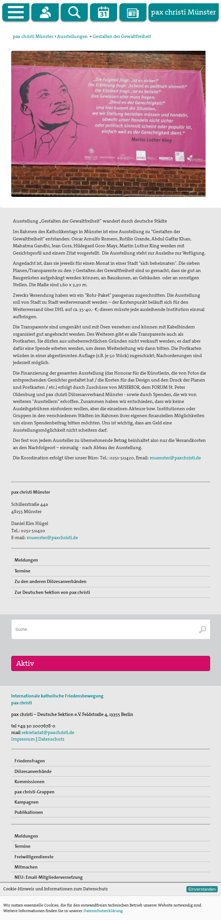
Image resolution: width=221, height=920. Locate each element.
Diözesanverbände (33, 771)
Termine (22, 571)
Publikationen (29, 812)
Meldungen (26, 560)
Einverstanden (202, 889)
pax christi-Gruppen (34, 792)
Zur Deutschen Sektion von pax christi (52, 592)
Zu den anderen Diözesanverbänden (50, 581)
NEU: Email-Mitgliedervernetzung (49, 877)
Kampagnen (27, 802)
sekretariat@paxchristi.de (47, 732)
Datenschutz (51, 739)
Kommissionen (30, 781)
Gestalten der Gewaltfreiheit (122, 36)
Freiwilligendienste (34, 857)
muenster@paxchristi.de (175, 458)
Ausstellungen (72, 36)
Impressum (23, 739)
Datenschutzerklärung (102, 910)
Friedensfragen (30, 761)
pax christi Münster (33, 36)
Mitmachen (26, 867)
